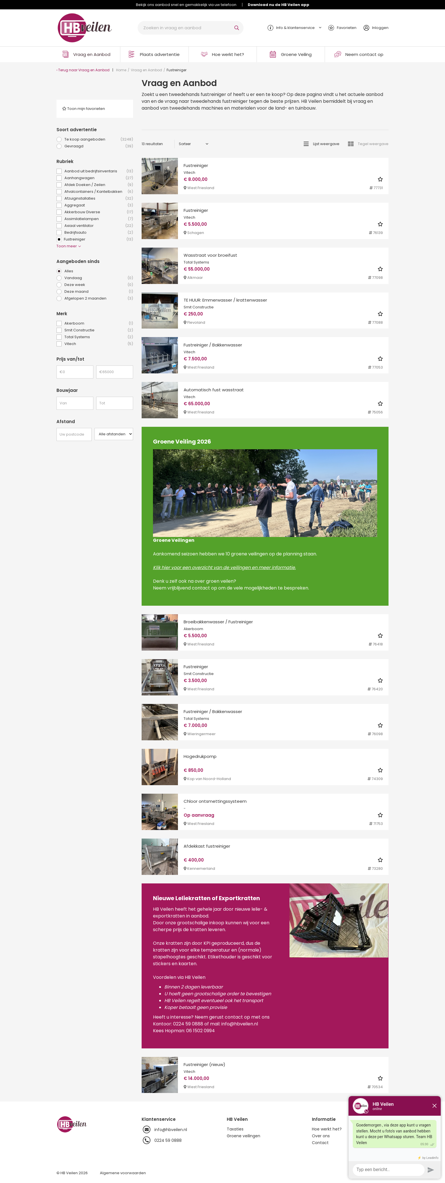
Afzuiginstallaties (98, 198)
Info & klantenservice (295, 27)
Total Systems (98, 337)
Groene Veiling (296, 54)
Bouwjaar (67, 390)
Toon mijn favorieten (83, 108)
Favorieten (346, 27)
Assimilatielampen (98, 219)
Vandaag (98, 278)
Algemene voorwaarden (123, 1173)
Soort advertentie (76, 130)
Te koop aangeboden (98, 139)
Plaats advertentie (160, 54)
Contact (320, 1143)
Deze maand (98, 291)
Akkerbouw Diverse (98, 212)
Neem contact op (364, 54)
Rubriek (65, 161)
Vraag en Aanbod (91, 54)
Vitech (98, 343)
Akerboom (98, 323)
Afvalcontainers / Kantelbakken (98, 191)
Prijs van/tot (70, 359)
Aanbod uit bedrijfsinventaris (98, 171)
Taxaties (235, 1129)
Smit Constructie (98, 330)
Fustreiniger (94, 239)
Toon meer (68, 246)
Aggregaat (98, 205)
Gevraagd (98, 146)
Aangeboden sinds (78, 261)
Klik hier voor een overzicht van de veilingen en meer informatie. (224, 567)
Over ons (321, 1136)
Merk (61, 314)
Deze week (98, 284)
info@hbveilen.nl (164, 1130)
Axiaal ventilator (98, 225)
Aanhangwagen (98, 178)
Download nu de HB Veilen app (278, 4)
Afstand (65, 422)
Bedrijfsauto (98, 232)
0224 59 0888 (162, 1140)
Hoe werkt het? (228, 54)
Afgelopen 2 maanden (98, 298)
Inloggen (380, 27)
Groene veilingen (243, 1136)
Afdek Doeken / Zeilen (98, 184)
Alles (68, 271)
